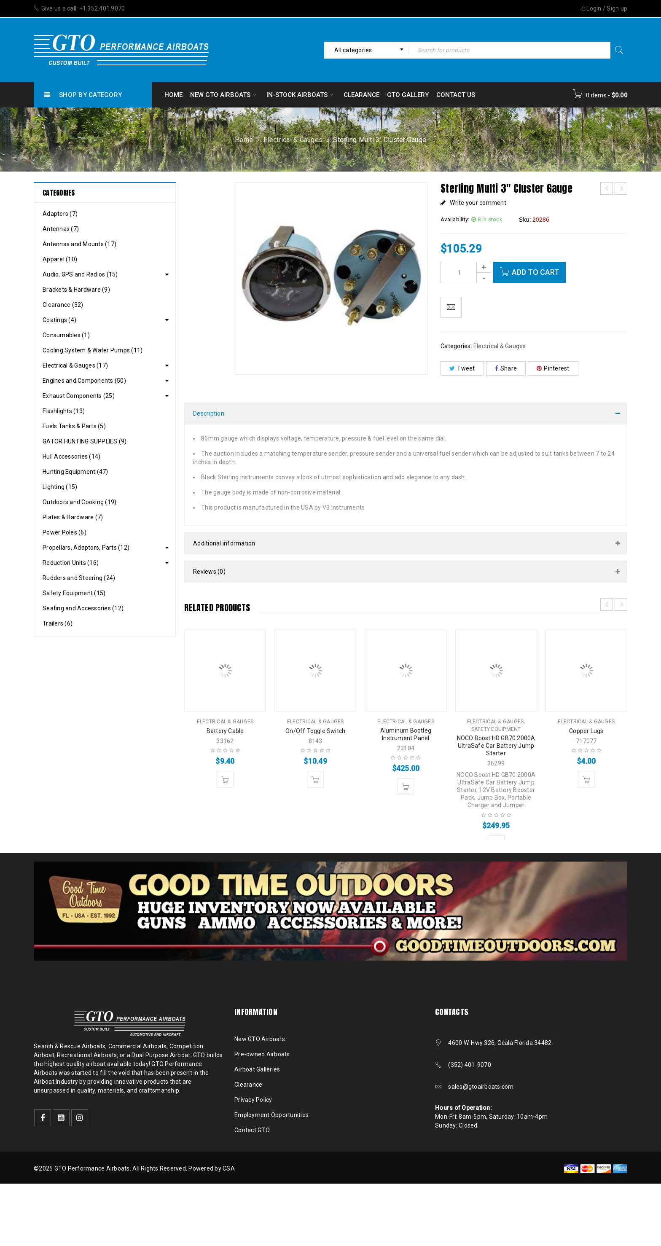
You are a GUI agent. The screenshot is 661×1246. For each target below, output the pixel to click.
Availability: (455, 219)
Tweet (462, 368)
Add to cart (535, 272)
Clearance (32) (63, 304)
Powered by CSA (211, 1168)
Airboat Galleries (257, 1069)
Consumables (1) (66, 335)
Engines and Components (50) (84, 380)
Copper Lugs (586, 731)
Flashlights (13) (64, 411)
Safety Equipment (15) (74, 593)
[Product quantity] (466, 272)
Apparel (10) (60, 259)
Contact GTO (252, 1130)
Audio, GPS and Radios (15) (80, 274)
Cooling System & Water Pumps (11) (92, 350)
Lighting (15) (60, 486)
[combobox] (366, 50)
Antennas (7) (61, 229)
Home (244, 140)
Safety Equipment (496, 729)
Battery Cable (225, 731)
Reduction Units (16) (71, 562)
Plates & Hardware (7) (73, 517)
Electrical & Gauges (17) (75, 365)
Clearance (248, 1084)
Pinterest (553, 368)
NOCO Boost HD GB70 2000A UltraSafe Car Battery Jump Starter (496, 746)
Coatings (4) (59, 320)
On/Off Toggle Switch (315, 731)
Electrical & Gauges (292, 140)
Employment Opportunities (271, 1115)
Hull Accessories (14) (71, 456)
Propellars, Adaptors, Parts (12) (86, 547)
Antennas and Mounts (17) (79, 244)
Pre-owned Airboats (262, 1054)
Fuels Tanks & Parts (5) (74, 426)
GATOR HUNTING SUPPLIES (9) (85, 441)
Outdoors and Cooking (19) (79, 502)
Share (506, 368)
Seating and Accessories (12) (83, 608)
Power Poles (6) (64, 532)
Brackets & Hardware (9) (76, 289)
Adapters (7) (60, 213)
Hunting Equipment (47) (75, 471)
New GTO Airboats (259, 1039)
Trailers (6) (58, 623)
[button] (225, 779)
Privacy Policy (253, 1099)
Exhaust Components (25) (79, 395)
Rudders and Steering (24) (79, 578)
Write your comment (478, 202)
